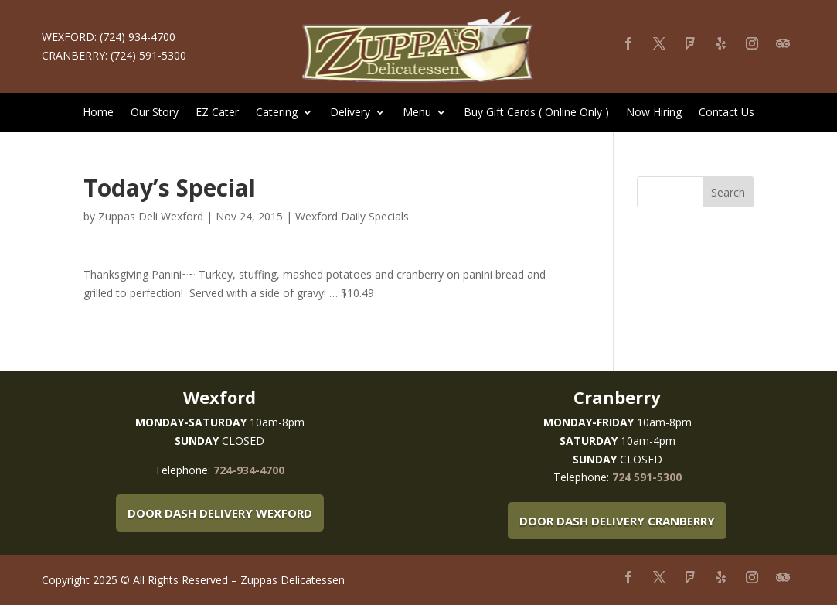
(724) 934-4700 (137, 36)
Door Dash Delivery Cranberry (617, 520)
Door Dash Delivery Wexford (220, 513)
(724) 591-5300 (148, 55)
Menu (417, 113)
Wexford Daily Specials (352, 216)
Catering (277, 113)
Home (98, 113)
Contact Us (726, 113)
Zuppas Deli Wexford (150, 216)
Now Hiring (654, 113)
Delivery (350, 113)
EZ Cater (217, 113)
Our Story (155, 113)
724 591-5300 (647, 477)
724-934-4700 (248, 470)
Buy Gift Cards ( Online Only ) (536, 113)
